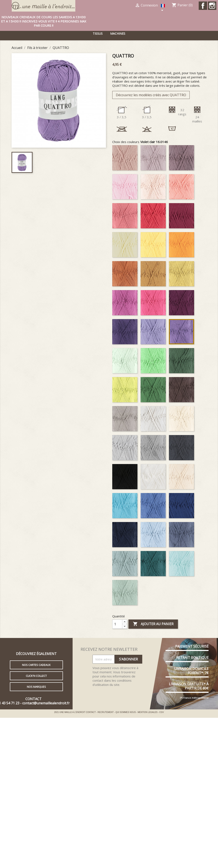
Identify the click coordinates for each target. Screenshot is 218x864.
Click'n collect (36, 676)
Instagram (212, 5)
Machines (117, 34)
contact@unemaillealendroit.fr (46, 703)
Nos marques (36, 687)
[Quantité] (117, 624)
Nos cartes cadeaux (36, 665)
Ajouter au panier (153, 624)
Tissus (98, 34)
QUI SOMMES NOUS (125, 712)
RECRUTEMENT (106, 712)
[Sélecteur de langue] (163, 8)
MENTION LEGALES (148, 712)
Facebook (203, 5)
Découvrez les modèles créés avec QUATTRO (151, 95)
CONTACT (91, 712)
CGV (161, 712)
